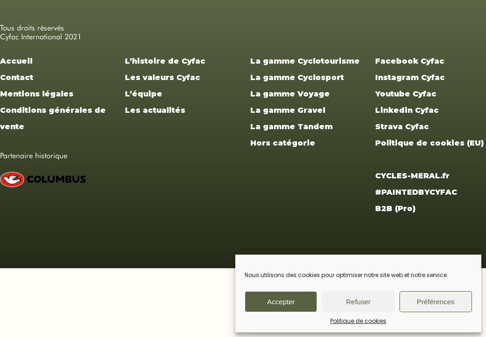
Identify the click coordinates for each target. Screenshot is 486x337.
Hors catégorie (282, 143)
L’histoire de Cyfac (165, 61)
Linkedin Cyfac (407, 110)
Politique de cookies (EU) (429, 143)
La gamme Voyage (290, 93)
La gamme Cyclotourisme (305, 61)
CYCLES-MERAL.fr (412, 175)
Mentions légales (36, 93)
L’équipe (143, 93)
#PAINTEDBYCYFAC (416, 192)
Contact (16, 77)
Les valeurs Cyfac (162, 77)
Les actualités (155, 110)
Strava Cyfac (402, 126)
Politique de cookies (358, 321)
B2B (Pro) (395, 208)
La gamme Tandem (291, 126)
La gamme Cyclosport (297, 77)
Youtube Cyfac (405, 93)
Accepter (281, 302)
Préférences (436, 302)
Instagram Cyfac (410, 77)
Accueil (16, 61)
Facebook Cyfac (409, 61)
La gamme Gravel (287, 110)
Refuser (358, 302)
